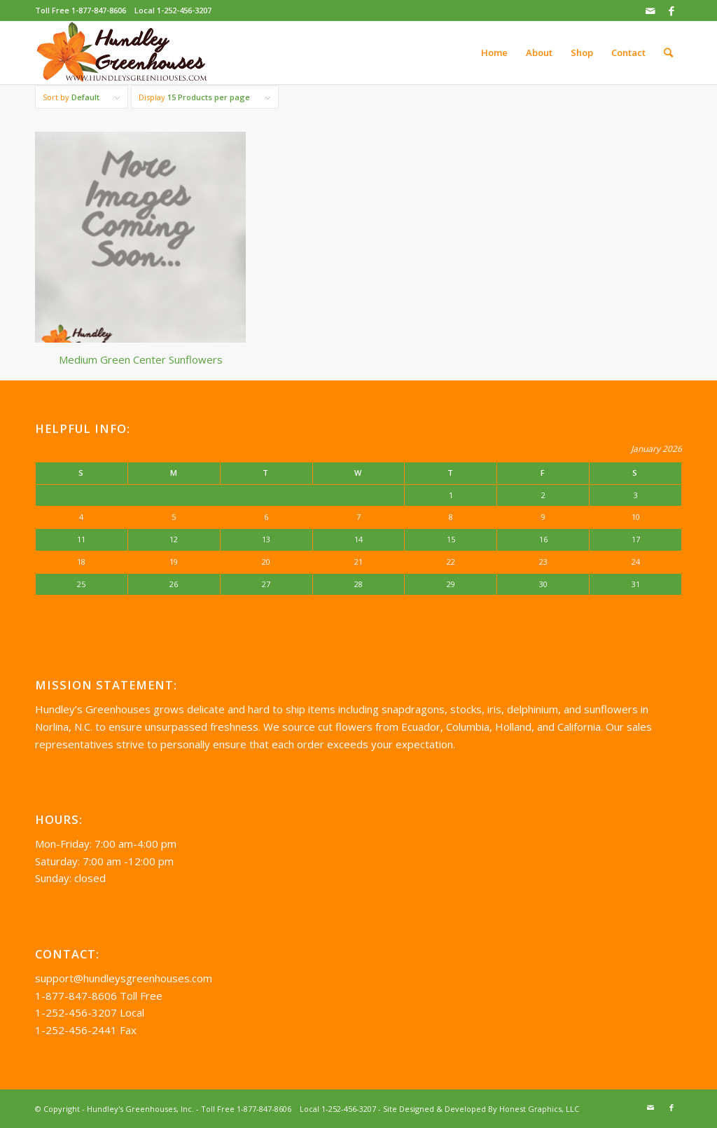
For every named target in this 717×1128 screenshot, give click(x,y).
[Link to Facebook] (671, 10)
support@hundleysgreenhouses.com (123, 978)
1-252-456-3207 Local (89, 1012)
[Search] (668, 52)
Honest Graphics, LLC (539, 1108)
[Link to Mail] (650, 10)
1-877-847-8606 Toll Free (98, 996)
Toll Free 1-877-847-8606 (80, 10)
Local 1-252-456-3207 (172, 10)
